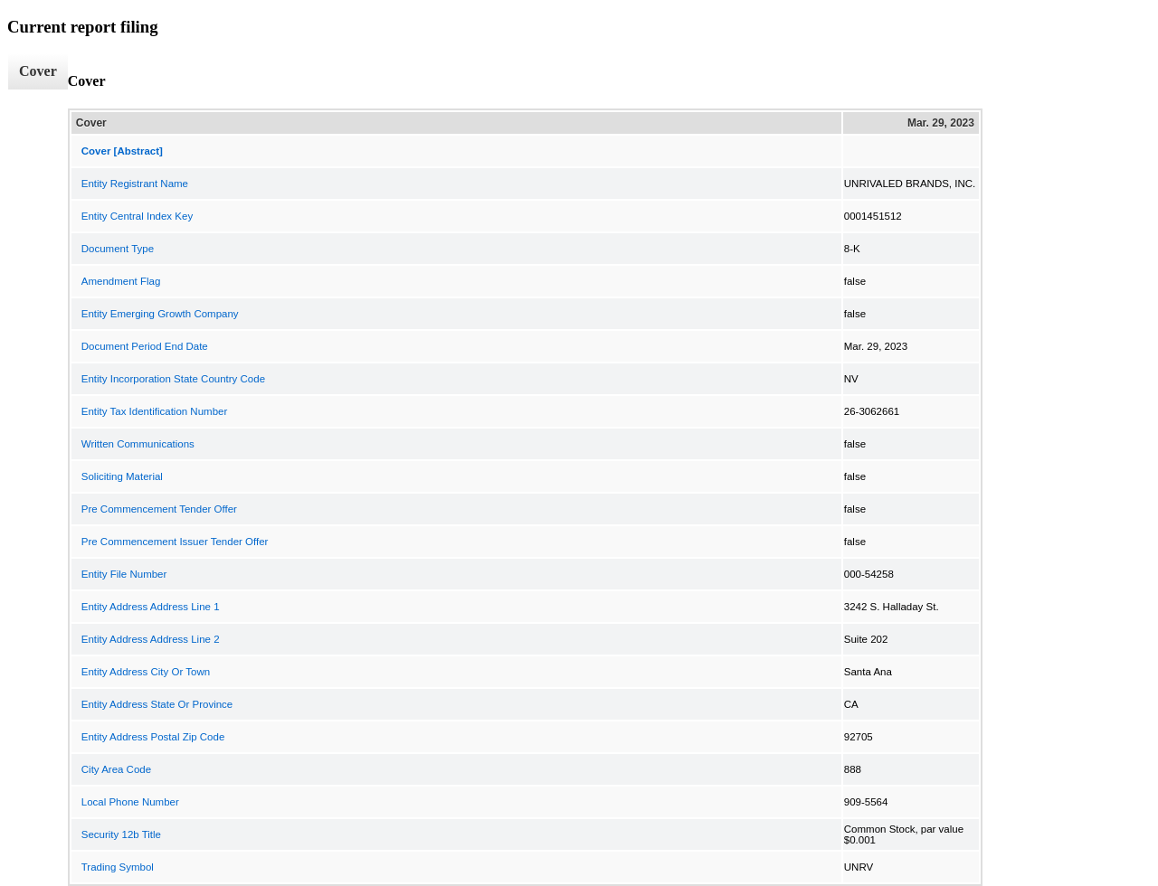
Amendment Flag (121, 281)
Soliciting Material (122, 476)
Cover (38, 71)
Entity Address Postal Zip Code (153, 736)
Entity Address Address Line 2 (150, 639)
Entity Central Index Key (137, 216)
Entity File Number (124, 574)
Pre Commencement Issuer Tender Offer (175, 541)
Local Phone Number (130, 801)
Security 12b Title (121, 834)
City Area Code (116, 769)
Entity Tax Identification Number (154, 411)
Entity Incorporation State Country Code (173, 378)
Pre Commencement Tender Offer (159, 509)
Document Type (117, 248)
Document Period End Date (144, 346)
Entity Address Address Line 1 (150, 606)
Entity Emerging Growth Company (160, 313)
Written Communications (138, 443)
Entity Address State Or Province (157, 704)
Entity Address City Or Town (145, 671)
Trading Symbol (117, 867)
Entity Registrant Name (134, 183)
